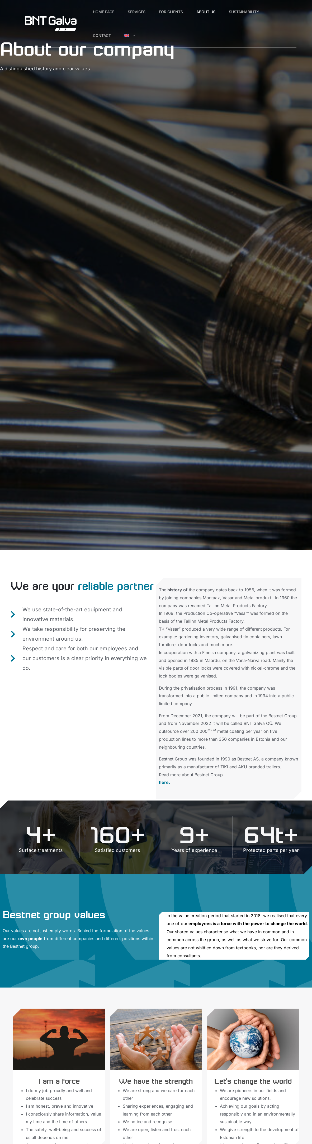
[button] (137, 35)
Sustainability (257, 11)
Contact (103, 35)
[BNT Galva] (51, 23)
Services (141, 11)
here (164, 782)
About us (216, 11)
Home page (105, 11)
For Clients (178, 11)
